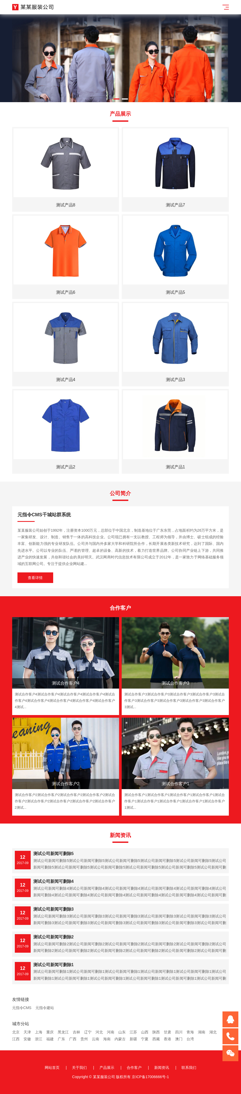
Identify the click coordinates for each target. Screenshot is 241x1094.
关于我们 (79, 1067)
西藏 (156, 1039)
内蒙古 (120, 1039)
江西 (16, 1039)
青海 (190, 1032)
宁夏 (144, 1039)
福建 (50, 1039)
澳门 (179, 1039)
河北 (99, 1032)
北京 (16, 1032)
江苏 (133, 1032)
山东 (122, 1032)
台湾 (190, 1039)
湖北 (213, 1032)
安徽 (27, 1039)
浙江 (38, 1039)
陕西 (156, 1032)
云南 (95, 1039)
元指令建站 (44, 1008)
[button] (116, 99)
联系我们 (188, 1067)
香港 (167, 1039)
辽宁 (88, 1032)
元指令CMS (21, 1008)
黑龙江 (63, 1032)
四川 (179, 1032)
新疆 (133, 1039)
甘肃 (167, 1032)
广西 (72, 1039)
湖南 (201, 1032)
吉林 (76, 1032)
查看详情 (35, 578)
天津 (27, 1032)
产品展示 (106, 1067)
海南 (107, 1039)
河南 (110, 1032)
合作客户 (134, 1067)
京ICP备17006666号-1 (150, 1077)
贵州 (84, 1039)
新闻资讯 (161, 1067)
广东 (61, 1039)
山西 (144, 1032)
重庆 (50, 1032)
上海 (38, 1032)
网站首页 (52, 1067)
